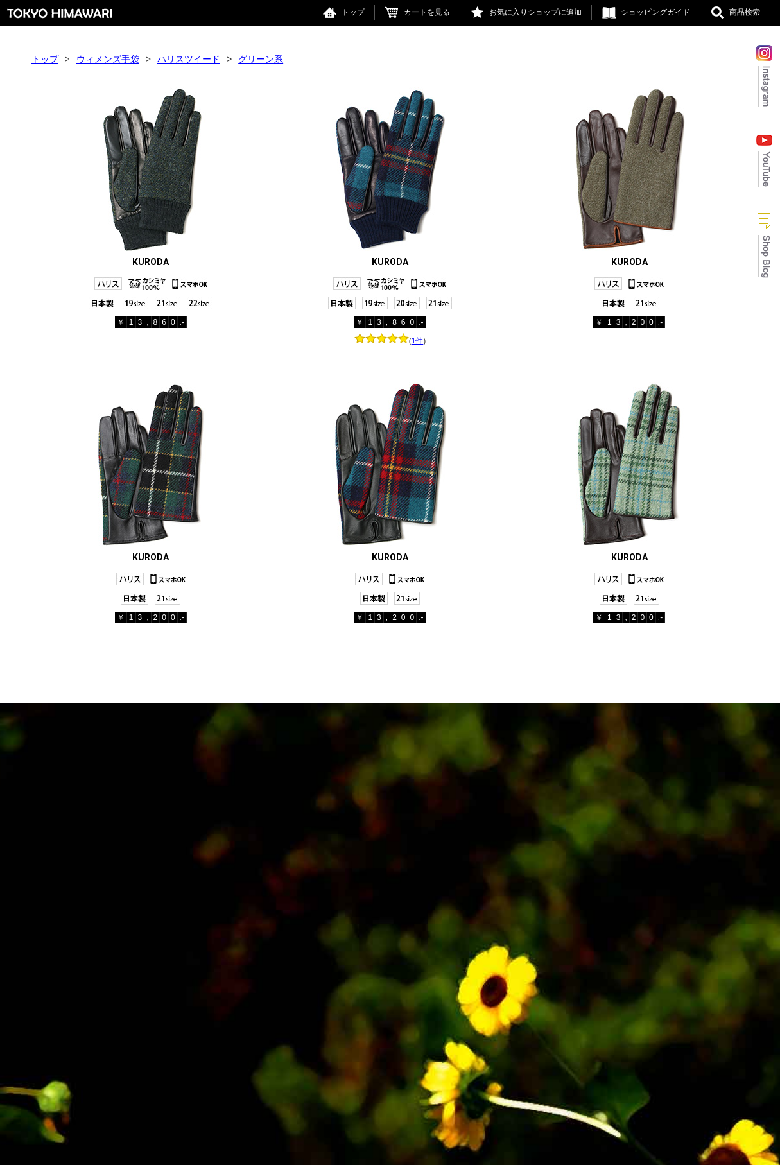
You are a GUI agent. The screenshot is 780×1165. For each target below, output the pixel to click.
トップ (353, 12)
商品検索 (744, 12)
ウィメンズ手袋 (107, 59)
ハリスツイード (188, 59)
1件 (418, 340)
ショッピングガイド (655, 12)
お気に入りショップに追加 (535, 12)
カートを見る (427, 12)
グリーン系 (260, 59)
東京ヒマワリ (59, 13)
